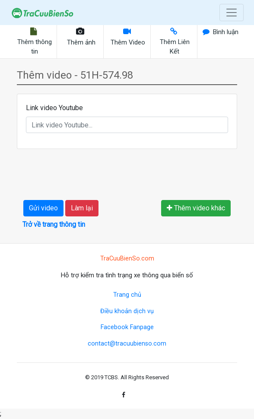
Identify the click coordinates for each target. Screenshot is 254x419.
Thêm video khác (196, 208)
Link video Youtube (54, 108)
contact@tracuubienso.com (127, 343)
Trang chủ (127, 294)
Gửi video (43, 208)
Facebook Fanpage (127, 327)
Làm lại (82, 208)
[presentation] (89, 173)
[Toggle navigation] (231, 12)
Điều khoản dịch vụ (127, 311)
